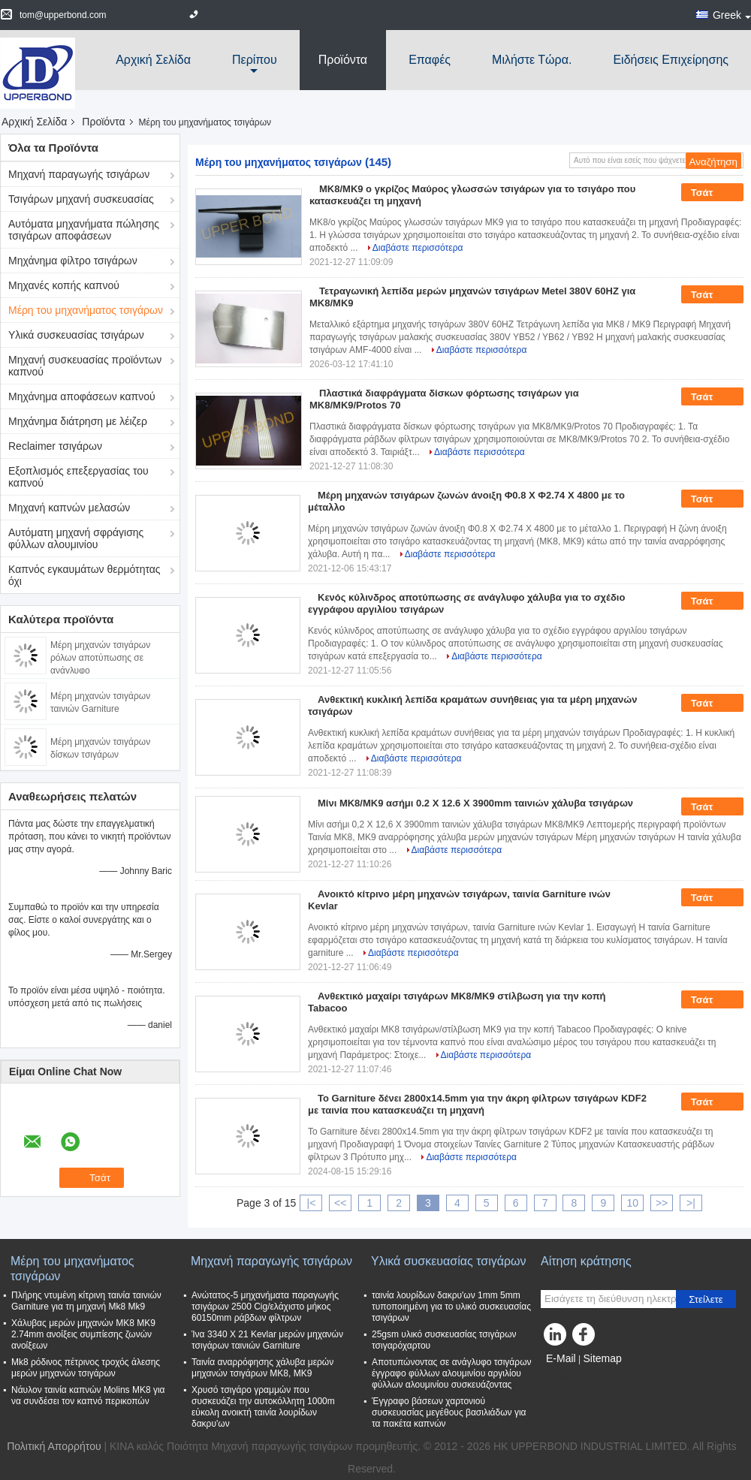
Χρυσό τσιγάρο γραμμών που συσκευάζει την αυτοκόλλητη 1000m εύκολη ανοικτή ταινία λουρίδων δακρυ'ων (263, 1407)
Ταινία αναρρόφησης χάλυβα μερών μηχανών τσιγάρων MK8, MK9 (262, 1368)
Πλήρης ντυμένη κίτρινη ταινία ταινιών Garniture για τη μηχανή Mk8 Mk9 (86, 1301)
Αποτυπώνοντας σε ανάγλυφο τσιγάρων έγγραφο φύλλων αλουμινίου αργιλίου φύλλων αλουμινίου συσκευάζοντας (452, 1373)
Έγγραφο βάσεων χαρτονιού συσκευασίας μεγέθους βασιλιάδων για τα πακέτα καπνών (449, 1412)
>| (690, 1203)
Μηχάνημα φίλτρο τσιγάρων (72, 261)
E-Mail (561, 1358)
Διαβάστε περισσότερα (417, 248)
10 (632, 1203)
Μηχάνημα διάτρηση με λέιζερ (77, 421)
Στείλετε (706, 1299)
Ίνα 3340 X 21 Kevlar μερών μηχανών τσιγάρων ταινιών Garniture (267, 1340)
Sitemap (602, 1358)
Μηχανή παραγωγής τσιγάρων (78, 174)
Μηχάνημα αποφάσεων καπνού (81, 396)
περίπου (254, 59)
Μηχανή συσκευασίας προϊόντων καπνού (84, 366)
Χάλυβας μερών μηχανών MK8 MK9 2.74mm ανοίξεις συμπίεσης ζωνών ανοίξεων (83, 1334)
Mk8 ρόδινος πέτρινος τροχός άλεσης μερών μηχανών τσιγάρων (85, 1368)
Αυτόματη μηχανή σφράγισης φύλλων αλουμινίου (75, 538)
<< (340, 1203)
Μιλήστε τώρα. (532, 59)
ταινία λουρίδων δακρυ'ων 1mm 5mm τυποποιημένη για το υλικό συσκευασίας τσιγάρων (451, 1306)
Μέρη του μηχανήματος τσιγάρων (85, 310)
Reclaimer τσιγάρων (55, 446)
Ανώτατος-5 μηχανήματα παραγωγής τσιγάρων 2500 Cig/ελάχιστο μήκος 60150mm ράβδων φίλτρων (265, 1306)
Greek (732, 15)
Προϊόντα (342, 59)
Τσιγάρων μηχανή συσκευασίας (81, 199)
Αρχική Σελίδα (153, 59)
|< (311, 1203)
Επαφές (430, 59)
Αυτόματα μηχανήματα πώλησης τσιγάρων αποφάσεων (83, 230)
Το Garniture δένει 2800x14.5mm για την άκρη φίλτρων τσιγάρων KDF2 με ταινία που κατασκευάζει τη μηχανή (477, 1104)
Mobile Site (572, 1377)
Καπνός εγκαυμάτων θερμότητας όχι (84, 575)
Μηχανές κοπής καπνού (63, 285)
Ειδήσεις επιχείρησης (670, 59)
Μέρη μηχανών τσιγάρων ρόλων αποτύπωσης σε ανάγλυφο (100, 658)
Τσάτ (712, 192)
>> (662, 1203)
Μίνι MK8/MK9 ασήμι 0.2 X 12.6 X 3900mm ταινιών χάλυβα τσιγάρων (475, 803)
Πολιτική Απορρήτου (54, 1446)
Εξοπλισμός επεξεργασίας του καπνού (78, 477)
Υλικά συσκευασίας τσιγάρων (76, 335)
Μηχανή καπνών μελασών (69, 508)
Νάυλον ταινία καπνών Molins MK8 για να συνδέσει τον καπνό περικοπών (88, 1395)
